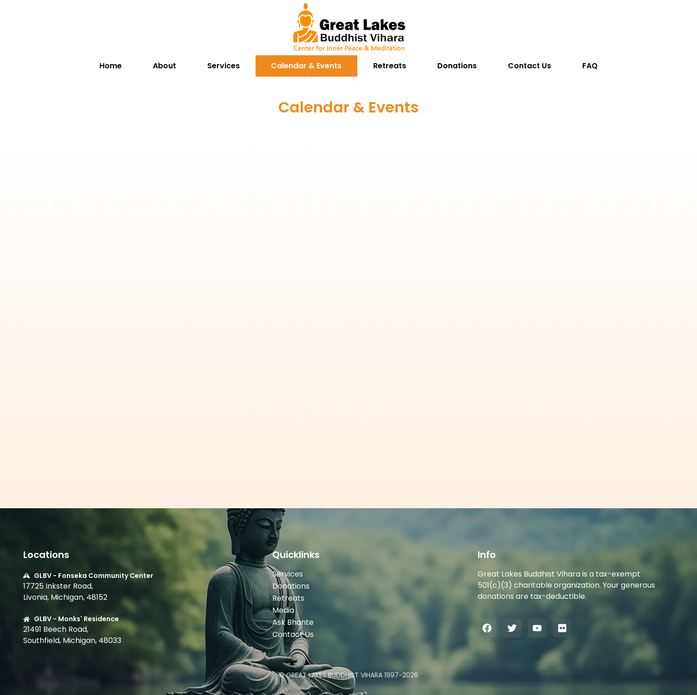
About (164, 65)
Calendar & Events (306, 65)
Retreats (389, 65)
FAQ (590, 65)
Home (110, 65)
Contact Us (529, 65)
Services (223, 65)
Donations (457, 65)
